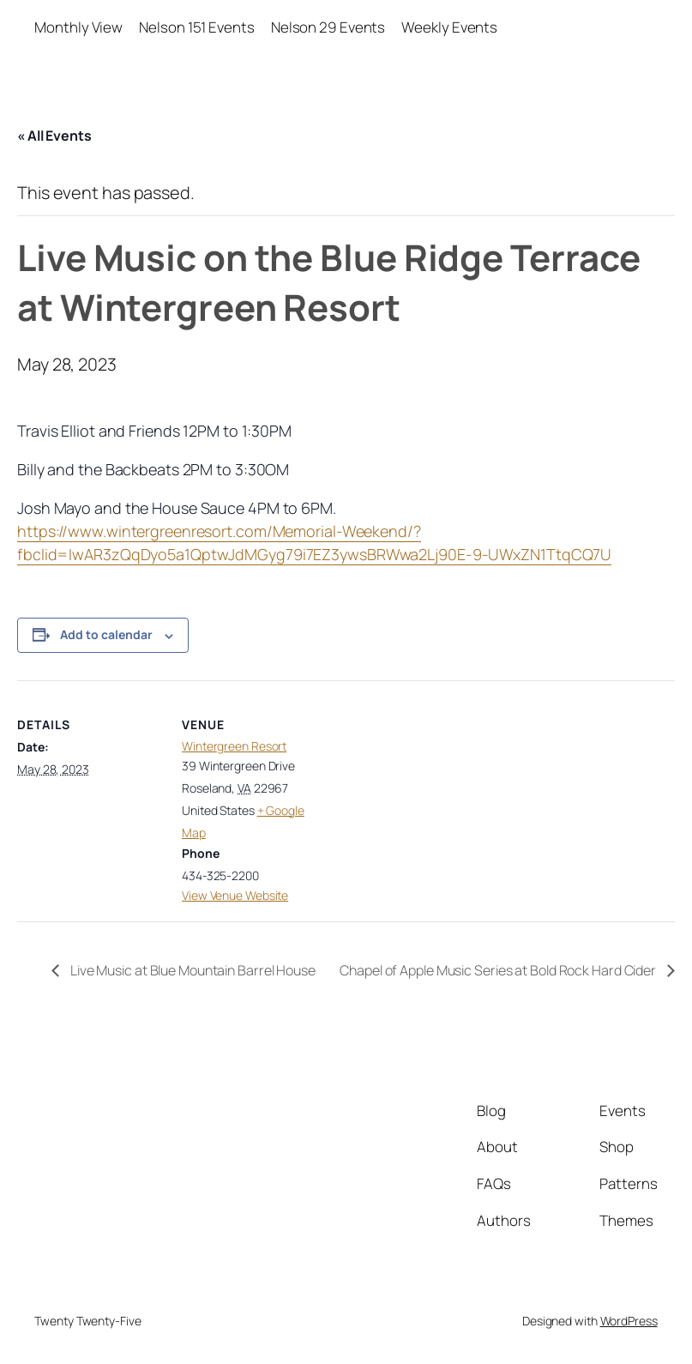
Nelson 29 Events (328, 27)
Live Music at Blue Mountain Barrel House (192, 970)
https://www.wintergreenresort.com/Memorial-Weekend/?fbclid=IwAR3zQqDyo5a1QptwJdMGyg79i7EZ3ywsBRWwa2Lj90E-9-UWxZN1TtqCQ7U (314, 542)
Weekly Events (449, 27)
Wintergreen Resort (234, 746)
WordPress (629, 1321)
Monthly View (78, 27)
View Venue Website (235, 895)
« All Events (54, 135)
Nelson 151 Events (196, 27)
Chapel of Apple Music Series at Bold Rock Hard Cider (499, 970)
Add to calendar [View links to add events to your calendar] (106, 634)
